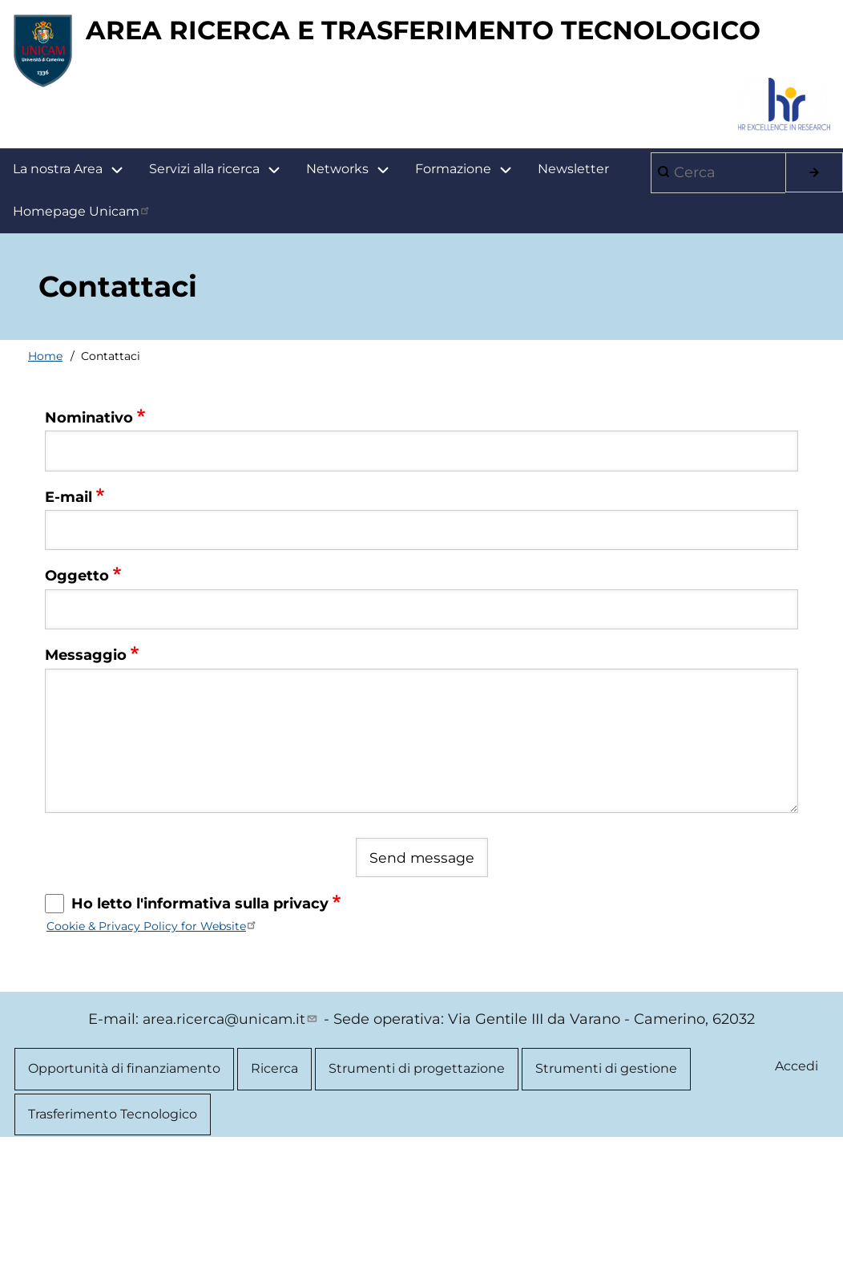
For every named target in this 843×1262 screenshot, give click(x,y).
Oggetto (77, 683)
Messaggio (86, 762)
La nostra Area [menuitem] (74, 277)
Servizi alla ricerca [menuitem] (204, 276)
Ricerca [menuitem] (274, 1177)
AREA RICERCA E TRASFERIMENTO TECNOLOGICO (401, 136)
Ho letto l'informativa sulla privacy (200, 1012)
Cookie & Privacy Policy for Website (152, 1034)
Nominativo (89, 525)
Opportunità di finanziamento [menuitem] (124, 1177)
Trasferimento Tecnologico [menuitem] (112, 1224)
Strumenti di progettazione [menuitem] (417, 1177)
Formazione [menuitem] (470, 277)
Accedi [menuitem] (795, 1175)
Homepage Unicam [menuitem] (82, 318)
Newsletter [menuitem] (573, 276)
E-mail (68, 604)
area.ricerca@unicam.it (231, 1127)
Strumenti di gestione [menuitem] (606, 1177)
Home (45, 463)
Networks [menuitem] (337, 276)
